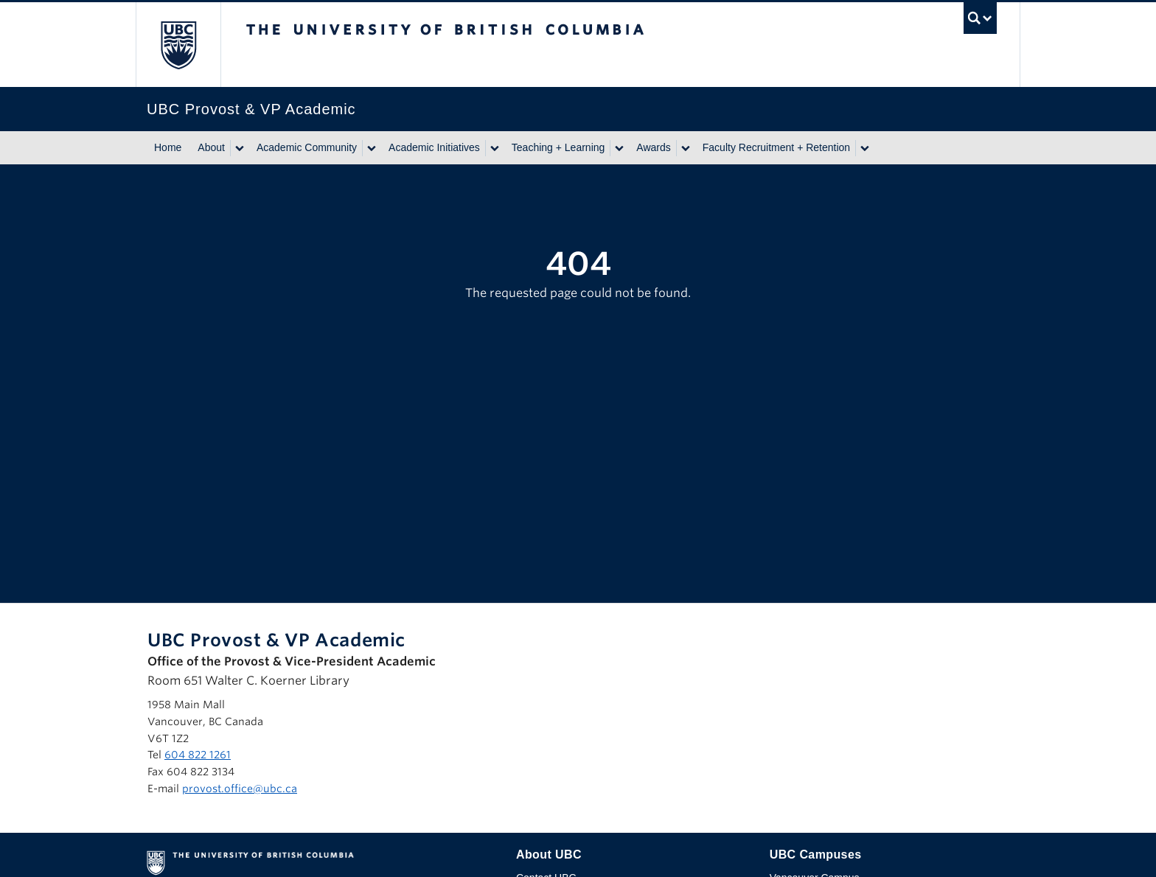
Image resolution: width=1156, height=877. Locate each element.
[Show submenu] (239, 148)
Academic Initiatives (434, 147)
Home (167, 147)
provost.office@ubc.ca (239, 788)
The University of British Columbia (178, 44)
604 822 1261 (197, 755)
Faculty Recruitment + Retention (776, 147)
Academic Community (307, 147)
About (211, 147)
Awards (653, 147)
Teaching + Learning (558, 147)
